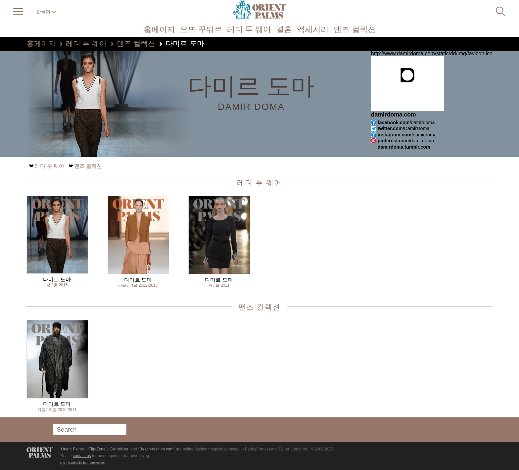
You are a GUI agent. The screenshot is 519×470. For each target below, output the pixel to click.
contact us (82, 455)
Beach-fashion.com (156, 449)
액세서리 (313, 29)
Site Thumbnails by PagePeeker (82, 462)
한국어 (46, 11)
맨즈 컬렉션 (355, 29)
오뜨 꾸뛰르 (201, 29)
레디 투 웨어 (249, 29)
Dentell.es (119, 449)
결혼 (284, 29)
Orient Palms (72, 449)
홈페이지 (159, 29)
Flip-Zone (97, 449)
